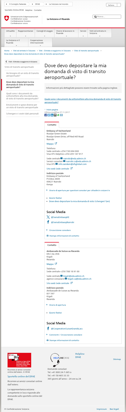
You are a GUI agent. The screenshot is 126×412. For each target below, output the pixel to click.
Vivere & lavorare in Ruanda (66, 34)
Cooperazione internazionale (40, 43)
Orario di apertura (57, 305)
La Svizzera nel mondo (58, 4)
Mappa (52, 143)
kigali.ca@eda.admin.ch (79, 278)
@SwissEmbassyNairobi (62, 222)
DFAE (37, 4)
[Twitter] (49, 115)
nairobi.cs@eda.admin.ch (78, 161)
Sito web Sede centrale (60, 168)
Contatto (50, 124)
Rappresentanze (26, 34)
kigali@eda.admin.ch (73, 276)
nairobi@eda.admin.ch (74, 158)
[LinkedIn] (52, 115)
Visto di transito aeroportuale (86, 51)
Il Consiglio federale (17, 4)
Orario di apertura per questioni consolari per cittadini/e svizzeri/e (79, 190)
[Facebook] (46, 115)
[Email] (61, 115)
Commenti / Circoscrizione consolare (65, 335)
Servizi (83, 34)
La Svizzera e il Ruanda (16, 43)
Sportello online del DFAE (21, 376)
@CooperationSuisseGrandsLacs (67, 328)
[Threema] (55, 115)
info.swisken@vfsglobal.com (72, 164)
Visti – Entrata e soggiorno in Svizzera (55, 51)
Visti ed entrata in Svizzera (100, 34)
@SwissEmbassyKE (60, 217)
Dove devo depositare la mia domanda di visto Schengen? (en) (79, 201)
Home (6, 51)
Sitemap (117, 359)
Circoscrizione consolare (60, 230)
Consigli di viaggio (44, 34)
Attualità (10, 34)
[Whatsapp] (58, 115)
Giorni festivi (55, 198)
